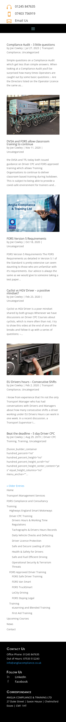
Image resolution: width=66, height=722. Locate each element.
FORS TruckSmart (22, 587)
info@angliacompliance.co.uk (24, 662)
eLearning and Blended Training (31, 607)
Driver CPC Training (20, 516)
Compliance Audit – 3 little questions (31, 45)
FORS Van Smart (21, 581)
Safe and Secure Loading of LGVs (31, 546)
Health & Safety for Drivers (27, 551)
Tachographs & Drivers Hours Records (34, 529)
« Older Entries (15, 486)
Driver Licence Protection (26, 540)
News (10, 624)
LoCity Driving (20, 592)
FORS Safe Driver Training (27, 576)
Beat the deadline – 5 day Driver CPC (31, 433)
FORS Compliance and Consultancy (27, 501)
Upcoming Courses (18, 618)
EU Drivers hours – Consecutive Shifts (31, 382)
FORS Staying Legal (23, 598)
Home (10, 490)
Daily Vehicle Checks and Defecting (32, 535)
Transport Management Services (26, 495)
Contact (11, 629)
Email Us (21, 20)
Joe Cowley (16, 48)
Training (23, 441)
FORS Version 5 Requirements (26, 238)
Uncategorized (30, 52)
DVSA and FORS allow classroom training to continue (28, 142)
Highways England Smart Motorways (30, 510)
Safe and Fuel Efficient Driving (29, 557)
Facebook (21, 682)
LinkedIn (20, 677)
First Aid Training (22, 613)
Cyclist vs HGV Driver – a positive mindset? (28, 291)
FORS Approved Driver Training (27, 572)
